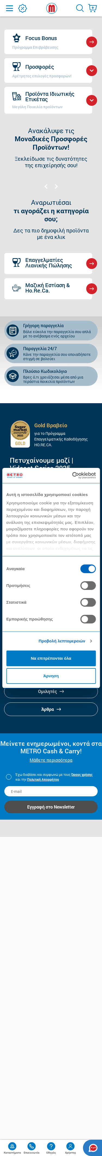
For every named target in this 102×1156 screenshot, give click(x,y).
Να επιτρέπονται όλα (51, 658)
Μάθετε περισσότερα (51, 760)
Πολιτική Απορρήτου (43, 779)
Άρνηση (51, 676)
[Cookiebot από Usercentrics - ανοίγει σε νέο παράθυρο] (73, 475)
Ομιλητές (51, 691)
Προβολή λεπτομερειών (62, 641)
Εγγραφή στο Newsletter (51, 807)
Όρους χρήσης (81, 774)
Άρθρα (51, 709)
